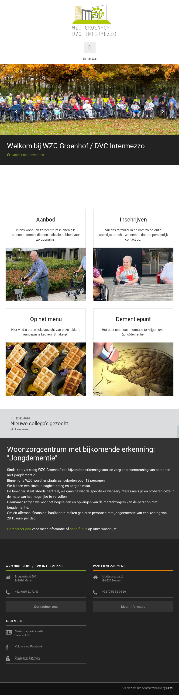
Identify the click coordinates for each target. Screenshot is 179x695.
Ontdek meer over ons (25, 155)
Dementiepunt (133, 319)
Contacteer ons (19, 529)
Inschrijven (133, 219)
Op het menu (46, 319)
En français (89, 58)
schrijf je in (78, 529)
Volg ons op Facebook (28, 646)
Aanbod (45, 219)
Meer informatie (133, 607)
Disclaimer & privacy (27, 658)
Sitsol (169, 688)
